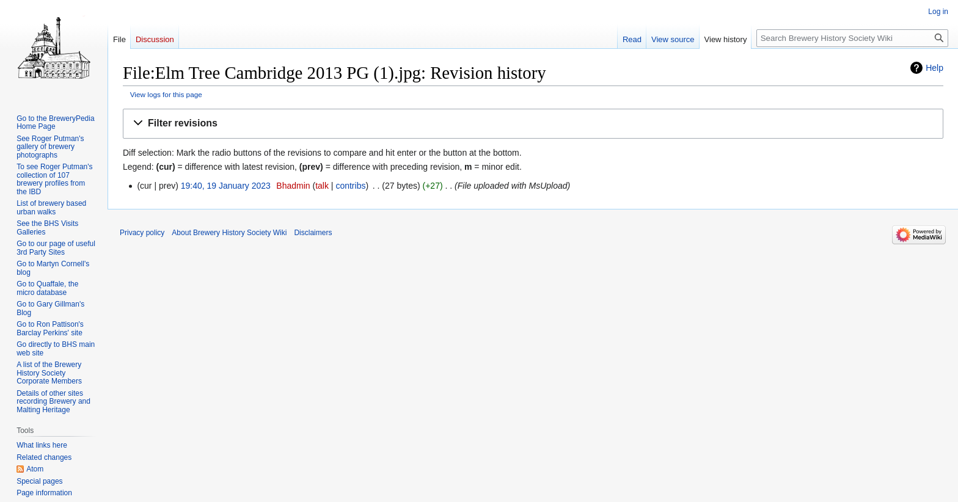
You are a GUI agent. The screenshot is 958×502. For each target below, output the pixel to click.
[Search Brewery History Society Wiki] (852, 38)
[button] (533, 124)
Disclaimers (313, 232)
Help (934, 68)
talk (322, 186)
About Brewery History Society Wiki (229, 232)
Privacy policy (142, 232)
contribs (350, 186)
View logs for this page (166, 94)
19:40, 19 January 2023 (226, 186)
